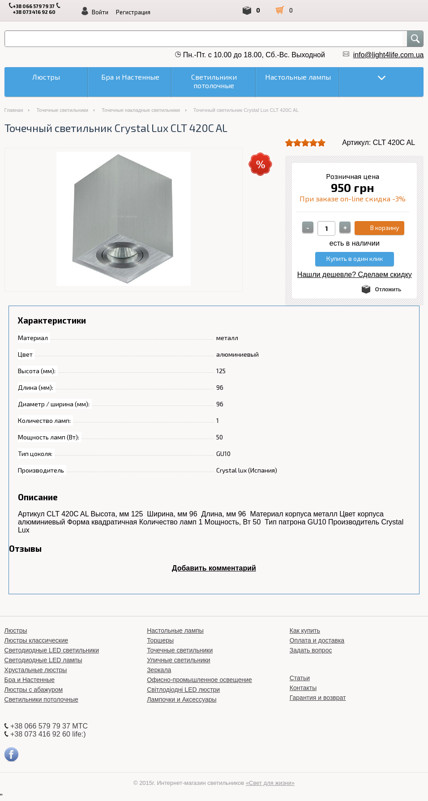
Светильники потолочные (41, 699)
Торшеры (160, 640)
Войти (100, 12)
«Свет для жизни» (270, 783)
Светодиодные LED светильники (51, 650)
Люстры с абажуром (33, 689)
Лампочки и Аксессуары (181, 699)
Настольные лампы (175, 630)
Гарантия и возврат (318, 697)
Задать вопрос (311, 650)
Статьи (300, 678)
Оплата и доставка (317, 640)
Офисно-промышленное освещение (199, 679)
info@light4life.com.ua (388, 55)
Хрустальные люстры (35, 669)
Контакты (303, 687)
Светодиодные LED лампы (43, 660)
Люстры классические (36, 640)
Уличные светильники (178, 660)
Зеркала (159, 669)
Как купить (305, 630)
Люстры (15, 630)
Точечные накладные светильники (141, 110)
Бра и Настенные (29, 679)
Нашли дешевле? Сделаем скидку (354, 274)
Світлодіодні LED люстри (183, 689)
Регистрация (133, 12)
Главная (13, 110)
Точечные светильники (62, 110)
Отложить (388, 289)
